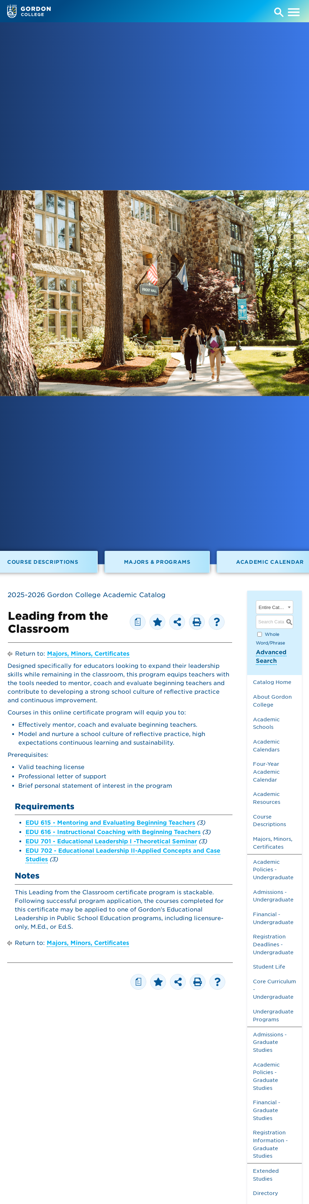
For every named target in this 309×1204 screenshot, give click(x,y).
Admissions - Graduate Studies (270, 1042)
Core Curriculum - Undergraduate (274, 989)
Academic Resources (266, 798)
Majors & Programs (157, 562)
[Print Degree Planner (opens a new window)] (138, 622)
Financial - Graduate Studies (266, 1110)
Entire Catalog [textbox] (272, 607)
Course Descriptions (269, 821)
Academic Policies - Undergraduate (273, 869)
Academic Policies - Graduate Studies (266, 1076)
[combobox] (274, 607)
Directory (265, 1193)
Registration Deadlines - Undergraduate (273, 944)
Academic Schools (266, 723)
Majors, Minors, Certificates (88, 653)
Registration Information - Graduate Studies (270, 1144)
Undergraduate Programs (273, 1015)
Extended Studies (266, 1175)
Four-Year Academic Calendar (266, 771)
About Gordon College (272, 701)
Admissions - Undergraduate (273, 896)
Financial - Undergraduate (273, 918)
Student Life (269, 967)
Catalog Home (272, 682)
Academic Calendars (266, 746)
